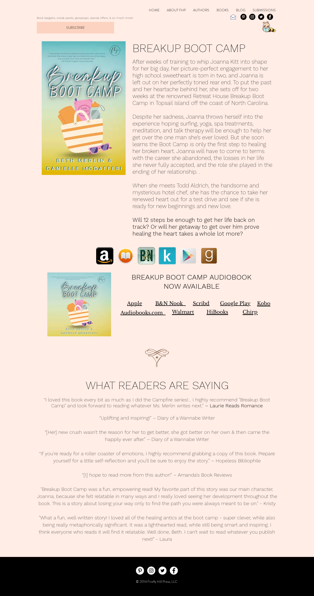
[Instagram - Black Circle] (252, 17)
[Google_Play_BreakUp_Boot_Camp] (188, 255)
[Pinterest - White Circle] (140, 571)
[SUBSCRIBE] (75, 27)
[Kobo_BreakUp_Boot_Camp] (167, 255)
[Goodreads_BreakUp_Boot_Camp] (209, 255)
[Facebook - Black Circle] (270, 17)
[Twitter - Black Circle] (261, 17)
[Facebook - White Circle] (174, 571)
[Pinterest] (243, 17)
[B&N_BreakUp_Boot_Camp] (146, 255)
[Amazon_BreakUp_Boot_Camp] (104, 255)
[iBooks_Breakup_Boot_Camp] (125, 255)
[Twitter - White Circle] (162, 571)
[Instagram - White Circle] (151, 571)
